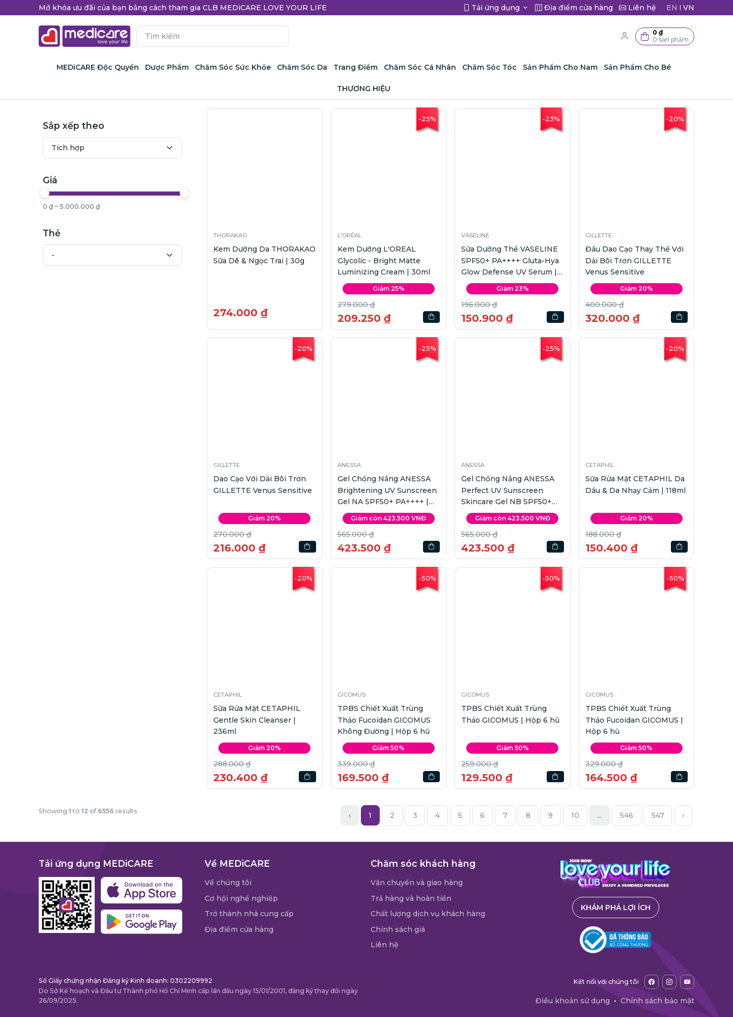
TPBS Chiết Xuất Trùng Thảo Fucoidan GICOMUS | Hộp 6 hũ (634, 720)
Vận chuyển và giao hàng (417, 882)
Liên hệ (385, 944)
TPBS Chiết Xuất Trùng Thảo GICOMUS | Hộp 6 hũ (510, 714)
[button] (664, 36)
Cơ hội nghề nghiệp (241, 898)
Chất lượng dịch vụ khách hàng (428, 913)
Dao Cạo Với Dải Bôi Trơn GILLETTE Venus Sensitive (262, 484)
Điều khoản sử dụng (572, 1000)
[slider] (44, 193)
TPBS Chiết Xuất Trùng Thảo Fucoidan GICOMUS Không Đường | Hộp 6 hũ (384, 720)
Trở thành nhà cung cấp (249, 913)
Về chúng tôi (228, 882)
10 (575, 815)
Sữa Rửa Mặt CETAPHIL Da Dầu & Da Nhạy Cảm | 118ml (635, 484)
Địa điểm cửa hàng (239, 929)
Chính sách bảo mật (657, 1000)
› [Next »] (683, 815)
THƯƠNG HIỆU (363, 88)
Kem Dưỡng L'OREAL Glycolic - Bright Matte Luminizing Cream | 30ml (383, 260)
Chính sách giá (398, 929)
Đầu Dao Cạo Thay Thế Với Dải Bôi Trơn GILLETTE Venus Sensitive (634, 260)
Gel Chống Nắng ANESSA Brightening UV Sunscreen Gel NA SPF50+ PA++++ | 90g (387, 490)
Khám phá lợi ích (616, 907)
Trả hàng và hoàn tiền (411, 898)
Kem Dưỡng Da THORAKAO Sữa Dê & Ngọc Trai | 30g (264, 254)
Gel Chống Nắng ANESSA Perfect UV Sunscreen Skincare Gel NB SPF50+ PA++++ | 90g (507, 490)
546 (626, 815)
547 (658, 815)
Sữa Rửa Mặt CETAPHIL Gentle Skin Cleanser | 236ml (256, 720)
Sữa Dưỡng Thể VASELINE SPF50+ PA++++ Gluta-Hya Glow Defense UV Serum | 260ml (510, 261)
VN (688, 7)
